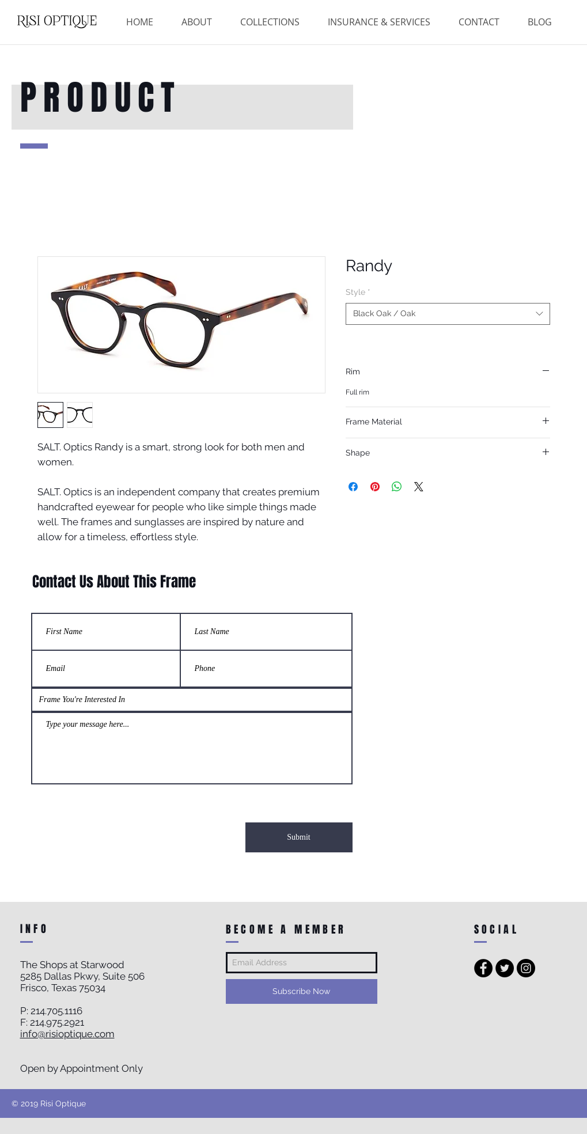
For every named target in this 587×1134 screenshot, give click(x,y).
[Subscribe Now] (301, 991)
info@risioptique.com (67, 1034)
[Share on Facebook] (353, 487)
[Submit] (299, 837)
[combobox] (448, 314)
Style (358, 292)
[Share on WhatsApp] (397, 487)
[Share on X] (419, 487)
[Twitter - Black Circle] (504, 968)
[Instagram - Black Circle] (526, 968)
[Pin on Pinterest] (375, 487)
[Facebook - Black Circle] (483, 968)
